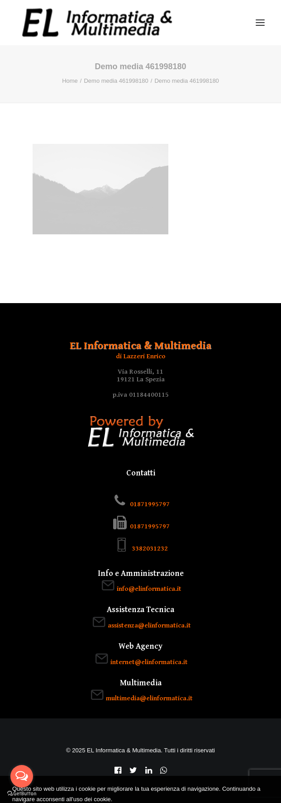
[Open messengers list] (21, 776)
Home (70, 80)
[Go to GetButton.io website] (21, 794)
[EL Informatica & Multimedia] (97, 22)
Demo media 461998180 (116, 80)
